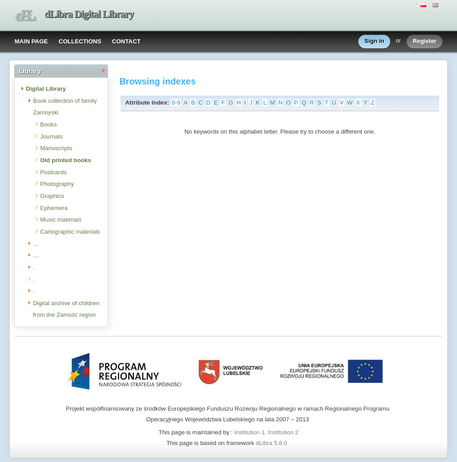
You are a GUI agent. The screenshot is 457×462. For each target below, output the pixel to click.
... (35, 243)
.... (36, 255)
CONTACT (126, 41)
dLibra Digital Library (89, 14)
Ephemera (54, 208)
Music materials (61, 219)
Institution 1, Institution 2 (266, 432)
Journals (51, 136)
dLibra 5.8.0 (272, 443)
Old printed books (65, 160)
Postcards (53, 172)
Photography (57, 184)
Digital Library (46, 88)
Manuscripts (56, 148)
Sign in (374, 41)
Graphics (52, 196)
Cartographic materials (70, 231)
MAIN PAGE (31, 41)
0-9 (176, 102)
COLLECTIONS (79, 41)
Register (424, 41)
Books (48, 124)
